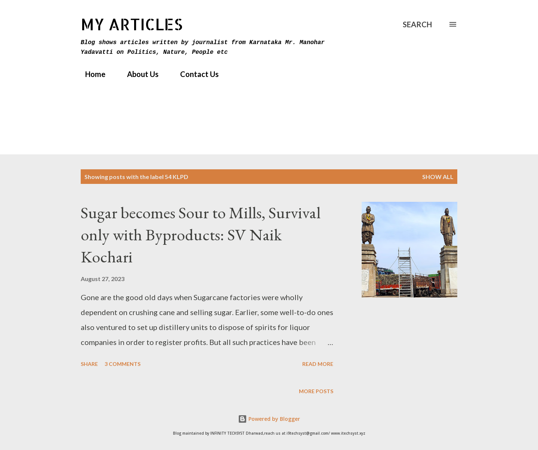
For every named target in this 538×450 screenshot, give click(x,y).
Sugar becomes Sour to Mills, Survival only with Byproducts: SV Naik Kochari (201, 234)
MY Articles (132, 24)
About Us (138, 74)
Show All (438, 176)
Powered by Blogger (269, 418)
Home (91, 74)
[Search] (417, 24)
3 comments (122, 364)
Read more (317, 364)
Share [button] (89, 364)
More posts (316, 391)
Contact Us (195, 74)
